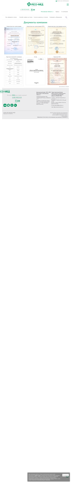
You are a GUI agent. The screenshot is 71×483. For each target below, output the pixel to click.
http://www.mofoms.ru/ (58, 107)
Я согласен (65, 475)
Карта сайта (56, 112)
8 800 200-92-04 (17, 97)
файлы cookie (38, 475)
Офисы (57, 11)
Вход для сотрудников (63, 112)
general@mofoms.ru (58, 105)
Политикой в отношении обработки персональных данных (41, 478)
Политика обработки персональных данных (60, 114)
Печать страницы (65, 116)
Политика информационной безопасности (60, 113)
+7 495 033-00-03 (24, 9)
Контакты (51, 112)
